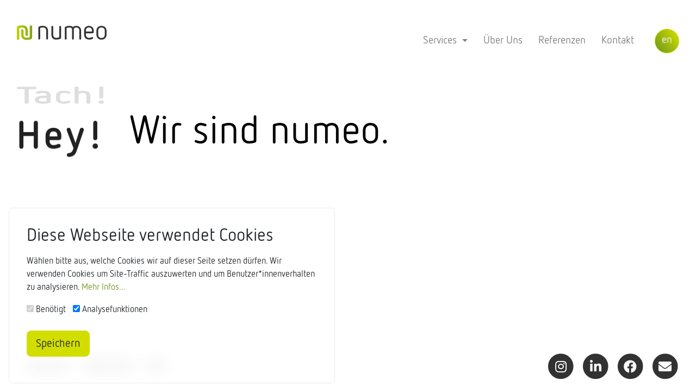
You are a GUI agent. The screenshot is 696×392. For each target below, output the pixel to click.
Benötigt (51, 310)
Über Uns (503, 40)
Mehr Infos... (104, 288)
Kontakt (617, 40)
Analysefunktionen (114, 310)
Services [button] (441, 40)
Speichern (58, 343)
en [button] (667, 40)
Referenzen (562, 40)
